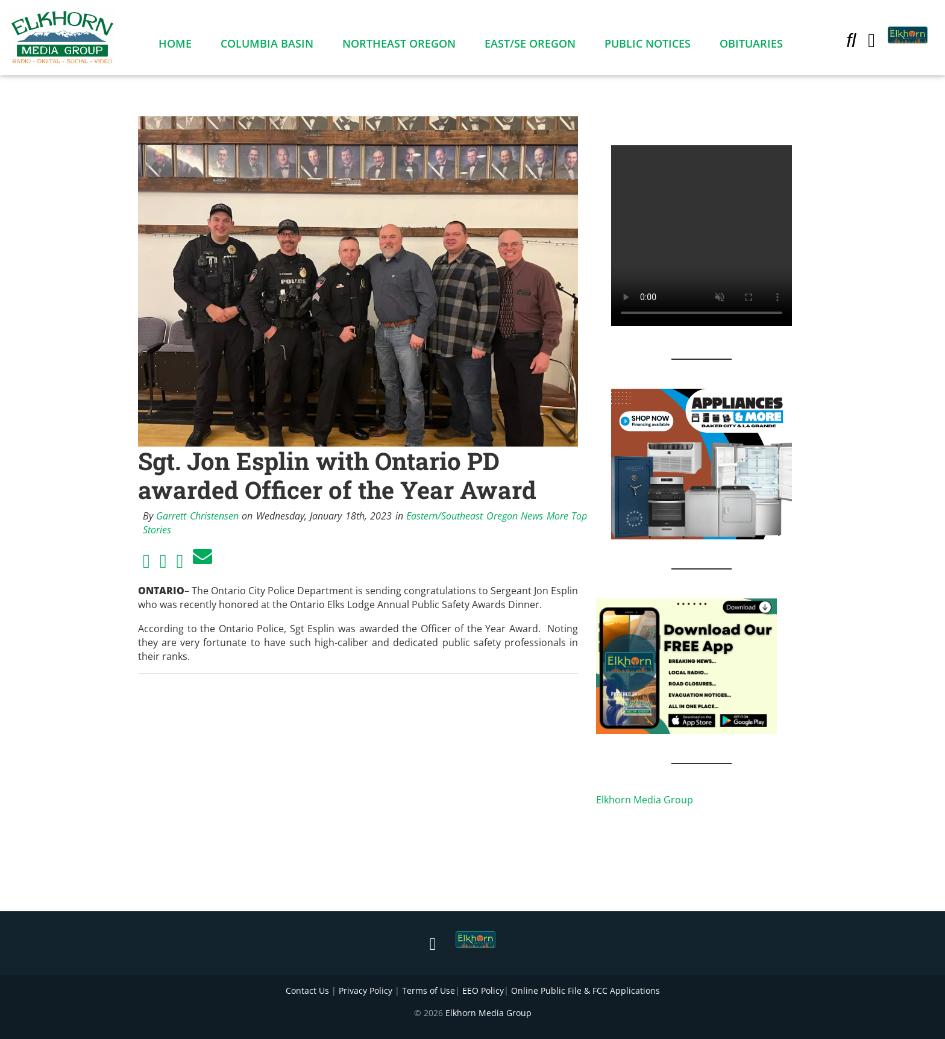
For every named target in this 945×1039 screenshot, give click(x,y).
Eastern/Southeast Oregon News (474, 516)
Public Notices (647, 46)
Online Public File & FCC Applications (585, 990)
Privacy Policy (365, 990)
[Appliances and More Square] (701, 462)
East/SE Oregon (530, 46)
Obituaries (751, 46)
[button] (851, 42)
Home (175, 46)
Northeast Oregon (399, 46)
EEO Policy (483, 990)
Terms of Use (428, 990)
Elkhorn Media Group (644, 799)
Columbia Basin (267, 46)
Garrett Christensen (197, 516)
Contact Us (307, 990)
